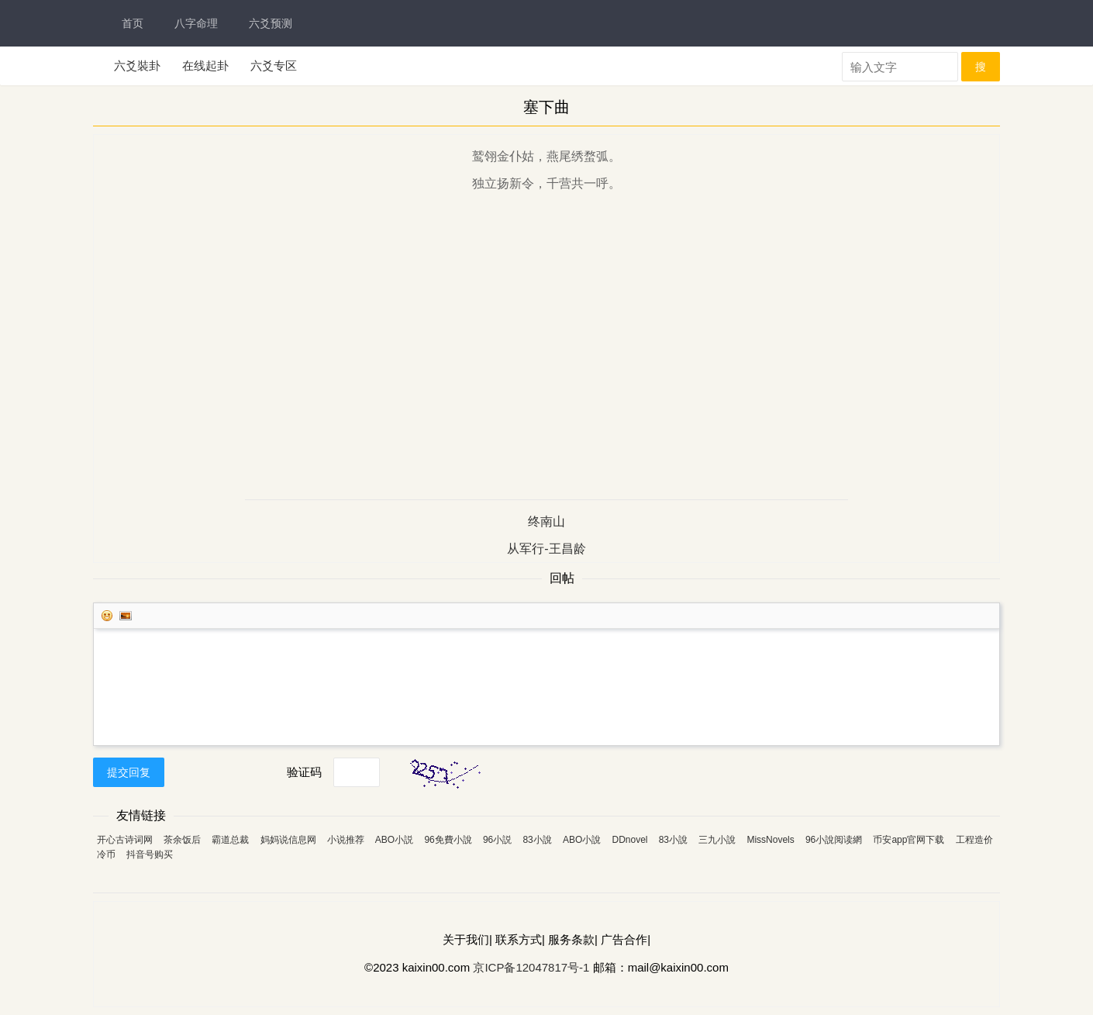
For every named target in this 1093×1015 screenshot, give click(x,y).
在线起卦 (205, 65)
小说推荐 (345, 839)
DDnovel (629, 839)
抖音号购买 (149, 854)
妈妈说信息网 (288, 839)
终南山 (546, 521)
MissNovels (770, 839)
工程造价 (974, 839)
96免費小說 (447, 839)
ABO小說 (582, 839)
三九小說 (717, 839)
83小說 (536, 839)
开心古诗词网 (125, 839)
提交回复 (128, 772)
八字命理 (196, 23)
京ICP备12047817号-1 (531, 967)
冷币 (106, 854)
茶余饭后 (182, 839)
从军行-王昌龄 (546, 548)
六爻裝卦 (137, 65)
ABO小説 (394, 839)
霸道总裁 (230, 839)
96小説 (497, 839)
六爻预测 (270, 23)
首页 (132, 23)
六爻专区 (273, 65)
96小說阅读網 (833, 839)
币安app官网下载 (908, 839)
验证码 (304, 772)
